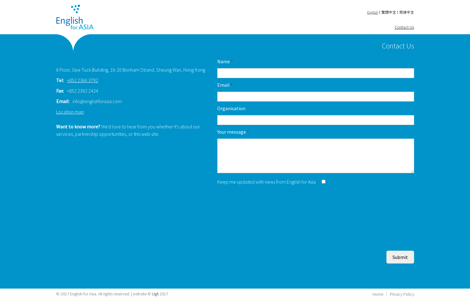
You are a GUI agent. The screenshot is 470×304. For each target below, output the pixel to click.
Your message (233, 132)
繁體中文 (388, 12)
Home (377, 294)
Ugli (155, 294)
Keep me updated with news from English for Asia (267, 182)
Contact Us (404, 27)
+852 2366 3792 (82, 80)
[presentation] (264, 201)
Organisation (231, 108)
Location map (70, 112)
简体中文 (406, 12)
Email (225, 85)
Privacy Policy (402, 294)
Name (225, 61)
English (372, 12)
